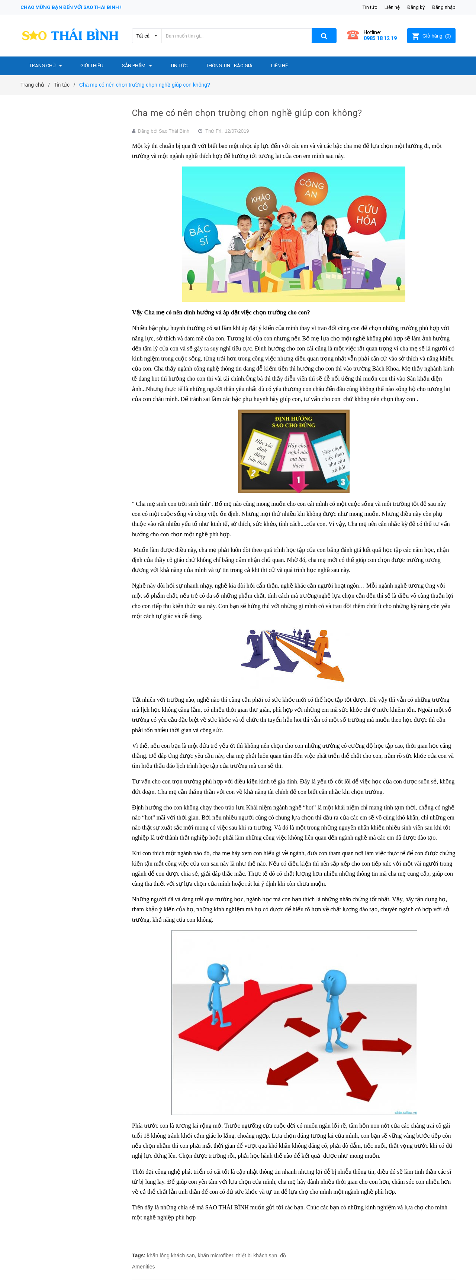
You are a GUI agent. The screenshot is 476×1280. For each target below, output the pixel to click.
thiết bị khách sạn (256, 1255)
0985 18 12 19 (380, 38)
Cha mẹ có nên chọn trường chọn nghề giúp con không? (247, 113)
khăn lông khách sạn (171, 1255)
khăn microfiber (216, 1255)
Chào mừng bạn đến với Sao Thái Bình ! (71, 7)
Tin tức (370, 7)
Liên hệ (392, 7)
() (431, 36)
